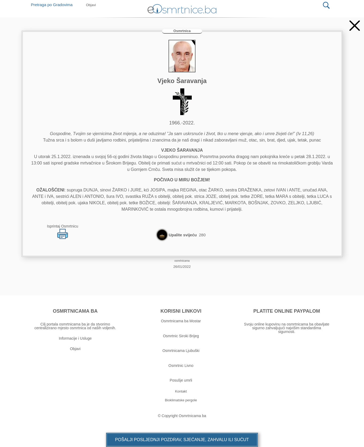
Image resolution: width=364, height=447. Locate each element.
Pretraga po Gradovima (54, 4)
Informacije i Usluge (75, 338)
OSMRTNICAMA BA (75, 311)
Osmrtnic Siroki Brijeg (181, 336)
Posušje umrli (181, 380)
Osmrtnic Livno (180, 365)
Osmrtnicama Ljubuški (181, 350)
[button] (182, 440)
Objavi (75, 349)
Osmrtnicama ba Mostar (181, 321)
